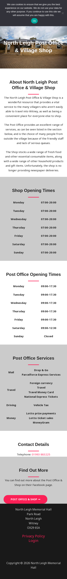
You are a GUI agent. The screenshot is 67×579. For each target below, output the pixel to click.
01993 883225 (41, 454)
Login (33, 540)
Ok (34, 21)
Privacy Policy (33, 536)
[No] (62, 13)
